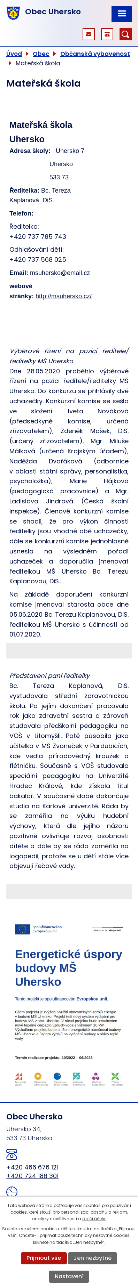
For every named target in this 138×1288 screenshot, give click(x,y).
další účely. (94, 1219)
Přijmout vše (43, 1258)
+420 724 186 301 (32, 1176)
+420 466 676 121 (32, 1167)
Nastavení (69, 1276)
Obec (41, 54)
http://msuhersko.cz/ (64, 296)
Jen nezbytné (93, 1258)
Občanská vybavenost (95, 54)
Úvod (14, 54)
